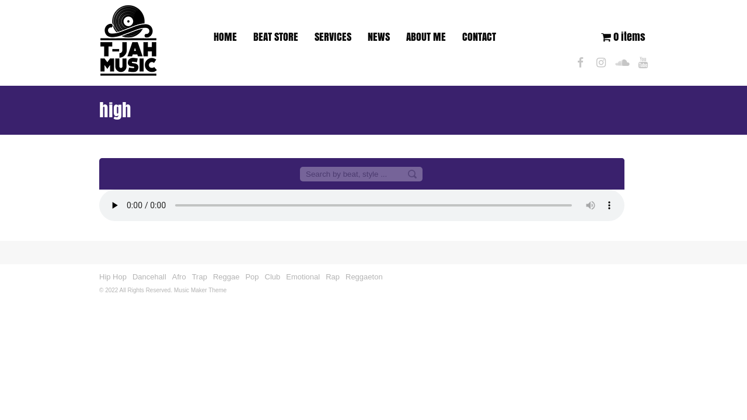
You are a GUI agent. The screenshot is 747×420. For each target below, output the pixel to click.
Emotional (303, 276)
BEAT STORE (275, 36)
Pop (252, 276)
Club (273, 276)
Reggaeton (364, 276)
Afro (179, 276)
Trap (199, 276)
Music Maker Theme (200, 290)
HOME (225, 36)
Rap (333, 276)
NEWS (379, 36)
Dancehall (149, 276)
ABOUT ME (426, 36)
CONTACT (479, 36)
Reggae (226, 276)
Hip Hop (113, 276)
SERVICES (333, 36)
